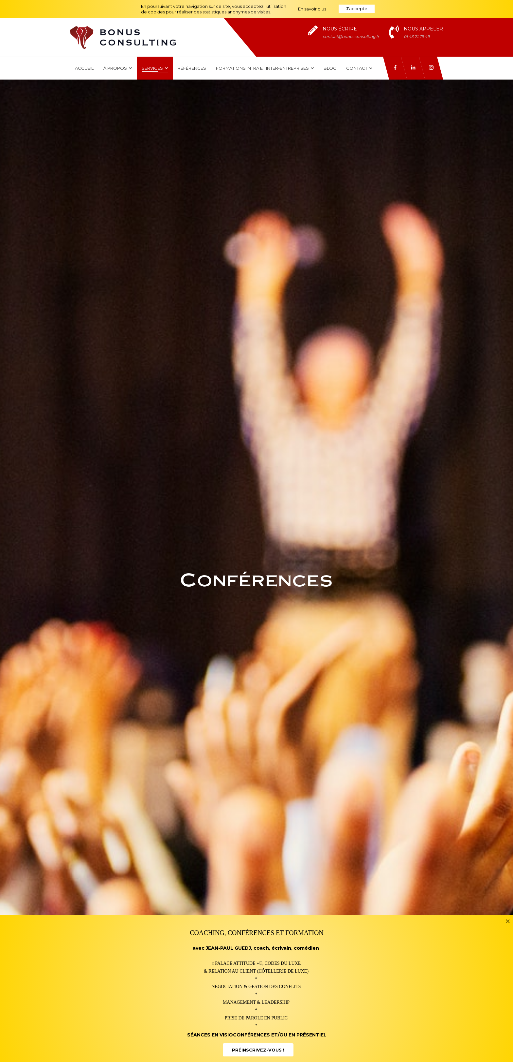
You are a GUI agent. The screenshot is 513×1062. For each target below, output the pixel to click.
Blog (330, 68)
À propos (117, 68)
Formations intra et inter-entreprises (265, 68)
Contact (359, 68)
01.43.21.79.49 (417, 36)
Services (155, 68)
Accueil (84, 68)
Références (192, 68)
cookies (156, 11)
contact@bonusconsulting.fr (351, 36)
